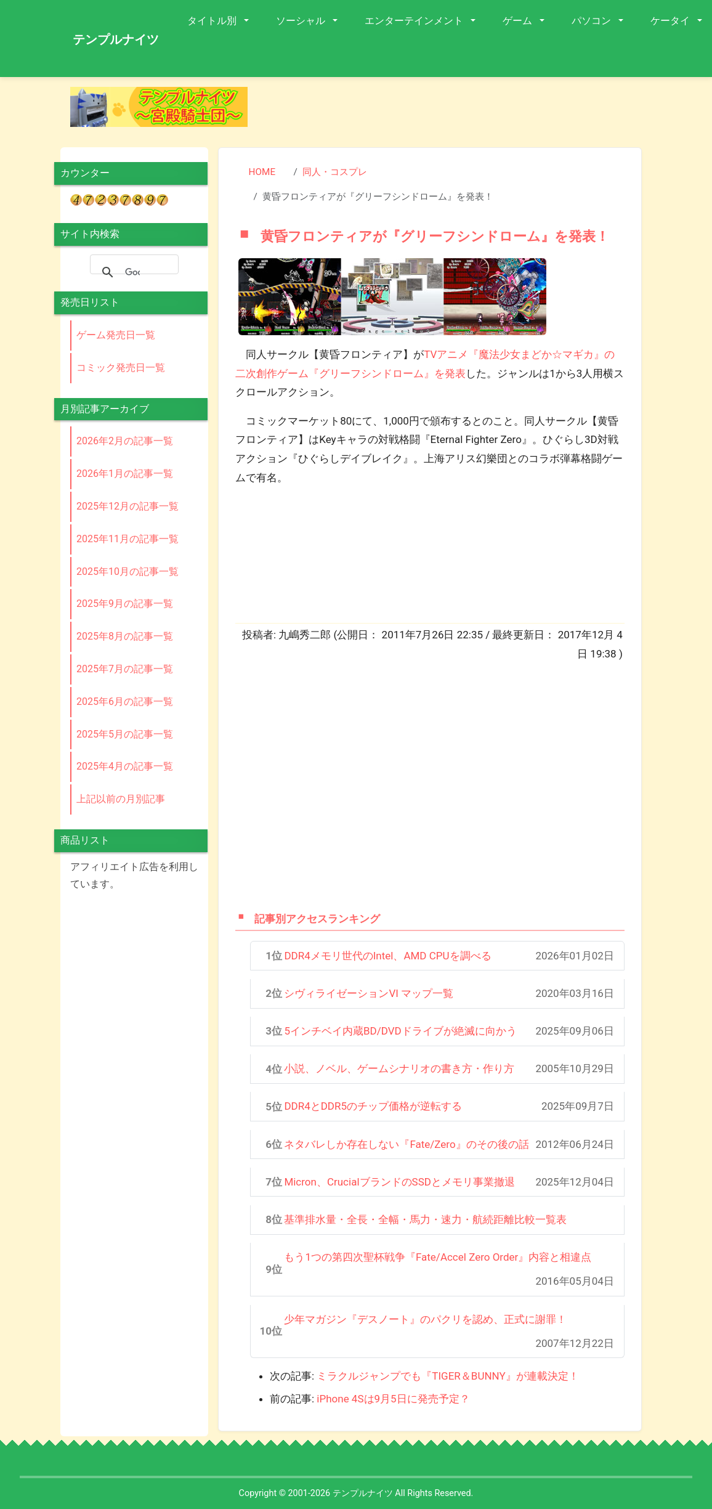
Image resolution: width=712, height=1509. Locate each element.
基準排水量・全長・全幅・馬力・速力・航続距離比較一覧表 (425, 1219)
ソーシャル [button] (302, 20)
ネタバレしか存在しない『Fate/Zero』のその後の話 (406, 1144)
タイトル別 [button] (213, 20)
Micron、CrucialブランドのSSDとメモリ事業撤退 (399, 1182)
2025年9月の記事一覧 (124, 603)
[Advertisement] (459, 524)
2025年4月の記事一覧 (124, 766)
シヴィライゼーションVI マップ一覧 (368, 993)
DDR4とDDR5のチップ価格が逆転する (373, 1106)
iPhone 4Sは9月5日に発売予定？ (393, 1399)
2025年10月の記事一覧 (127, 571)
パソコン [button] (592, 20)
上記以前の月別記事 (120, 799)
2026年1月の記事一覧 (124, 473)
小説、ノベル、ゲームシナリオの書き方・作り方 (399, 1068)
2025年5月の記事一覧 (124, 734)
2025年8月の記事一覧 (124, 636)
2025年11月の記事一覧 (127, 539)
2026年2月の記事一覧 (124, 441)
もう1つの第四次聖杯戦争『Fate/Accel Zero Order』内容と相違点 (437, 1257)
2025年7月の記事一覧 (124, 669)
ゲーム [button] (519, 20)
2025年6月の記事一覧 (124, 701)
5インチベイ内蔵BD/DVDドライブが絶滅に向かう (400, 1031)
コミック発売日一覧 (120, 367)
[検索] (132, 272)
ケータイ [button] (671, 20)
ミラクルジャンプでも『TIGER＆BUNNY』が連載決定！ (447, 1376)
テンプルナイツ (116, 39)
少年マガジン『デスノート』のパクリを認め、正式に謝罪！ (425, 1319)
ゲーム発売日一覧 (115, 335)
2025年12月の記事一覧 (127, 506)
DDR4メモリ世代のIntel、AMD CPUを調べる (387, 956)
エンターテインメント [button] (415, 20)
